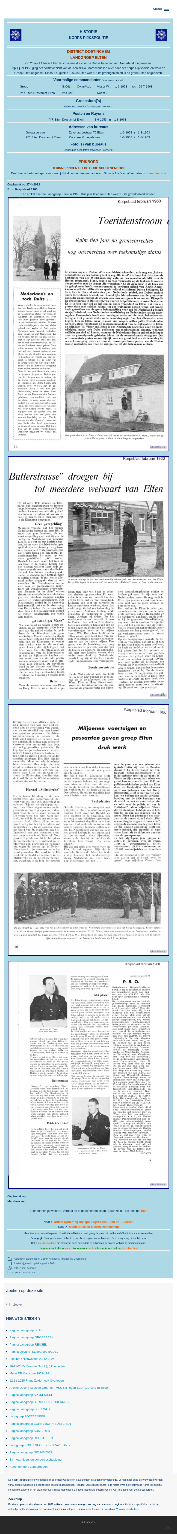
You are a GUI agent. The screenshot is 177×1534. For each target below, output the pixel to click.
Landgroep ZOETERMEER (27, 1416)
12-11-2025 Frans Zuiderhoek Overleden (36, 1380)
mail (71, 1233)
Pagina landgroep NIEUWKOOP (30, 1452)
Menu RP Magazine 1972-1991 (30, 1373)
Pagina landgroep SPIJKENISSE (31, 1395)
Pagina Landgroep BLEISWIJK (29, 1409)
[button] (163, 9)
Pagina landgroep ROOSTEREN (31, 1438)
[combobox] (33, 1304)
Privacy (84, 1522)
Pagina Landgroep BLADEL (27, 1330)
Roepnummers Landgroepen (28, 1466)
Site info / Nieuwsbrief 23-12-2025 (32, 1359)
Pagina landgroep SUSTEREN (29, 1431)
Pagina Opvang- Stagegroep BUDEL (33, 1351)
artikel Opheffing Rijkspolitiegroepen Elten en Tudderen (94, 1222)
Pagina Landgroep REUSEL (28, 1344)
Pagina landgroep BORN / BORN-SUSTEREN (40, 1423)
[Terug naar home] (29, 9)
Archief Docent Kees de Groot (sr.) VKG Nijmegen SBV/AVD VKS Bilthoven (59, 1387)
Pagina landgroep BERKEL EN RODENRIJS (39, 1402)
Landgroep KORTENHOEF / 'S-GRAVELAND (39, 1445)
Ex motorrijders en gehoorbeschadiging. (35, 1459)
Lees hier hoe (156, 173)
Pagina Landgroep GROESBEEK (31, 1337)
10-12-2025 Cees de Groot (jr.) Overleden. (37, 1366)
